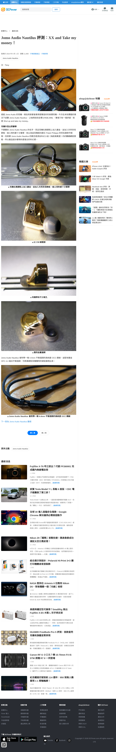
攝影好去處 (64, 710)
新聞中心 (4, 31)
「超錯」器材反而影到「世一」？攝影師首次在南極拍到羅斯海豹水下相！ (102, 210)
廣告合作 (101, 717)
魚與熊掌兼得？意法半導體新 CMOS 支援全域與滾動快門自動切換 (102, 199)
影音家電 (43, 724)
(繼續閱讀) (56, 483)
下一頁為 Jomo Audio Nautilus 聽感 (16, 422)
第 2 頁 (44, 433)
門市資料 (82, 710)
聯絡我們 (101, 713)
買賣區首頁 (44, 710)
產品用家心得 (25, 724)
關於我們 (101, 710)
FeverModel (5, 717)
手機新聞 (44, 54)
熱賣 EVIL (82, 727)
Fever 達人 (5, 713)
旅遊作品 (62, 720)
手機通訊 (43, 717)
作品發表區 (5, 720)
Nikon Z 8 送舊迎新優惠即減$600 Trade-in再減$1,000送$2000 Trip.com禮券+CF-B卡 (99, 132)
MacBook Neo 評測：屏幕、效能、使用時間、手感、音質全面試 (101, 189)
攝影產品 (43, 713)
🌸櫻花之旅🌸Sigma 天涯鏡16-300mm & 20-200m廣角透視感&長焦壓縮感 (99, 119)
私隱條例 (101, 727)
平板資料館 (25, 720)
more (107, 99)
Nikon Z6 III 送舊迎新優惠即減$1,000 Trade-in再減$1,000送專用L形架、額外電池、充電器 (100, 145)
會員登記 (101, 720)
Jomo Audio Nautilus (10, 58)
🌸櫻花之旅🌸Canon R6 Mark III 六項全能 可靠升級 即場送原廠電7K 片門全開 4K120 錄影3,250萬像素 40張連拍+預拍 (100, 106)
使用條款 (101, 724)
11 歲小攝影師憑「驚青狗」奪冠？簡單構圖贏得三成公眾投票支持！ (102, 220)
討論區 (3, 724)
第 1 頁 (32, 433)
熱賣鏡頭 (82, 720)
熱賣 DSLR (82, 724)
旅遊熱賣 (62, 713)
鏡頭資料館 (25, 713)
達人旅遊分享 (64, 724)
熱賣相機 (82, 717)
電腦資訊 (43, 720)
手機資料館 (25, 717)
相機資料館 (25, 710)
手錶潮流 (43, 727)
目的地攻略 (63, 717)
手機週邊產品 (35, 54)
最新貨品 (82, 713)
